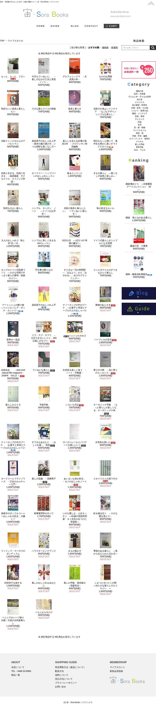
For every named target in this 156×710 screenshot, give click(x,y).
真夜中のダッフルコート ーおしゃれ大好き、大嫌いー (14, 516)
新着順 (114, 47)
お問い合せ (60, 686)
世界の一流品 (13, 339)
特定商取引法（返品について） (70, 667)
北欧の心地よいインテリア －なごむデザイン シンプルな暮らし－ (106, 111)
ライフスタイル (15, 40)
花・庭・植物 (139, 127)
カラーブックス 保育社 (139, 139)
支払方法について (64, 679)
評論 (139, 122)
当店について (17, 667)
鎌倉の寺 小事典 (139, 246)
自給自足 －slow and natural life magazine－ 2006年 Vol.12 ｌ (13, 373)
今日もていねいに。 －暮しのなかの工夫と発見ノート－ (44, 79)
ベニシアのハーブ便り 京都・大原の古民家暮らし (13, 620)
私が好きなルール (105, 208)
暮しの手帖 (139, 144)
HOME (41, 26)
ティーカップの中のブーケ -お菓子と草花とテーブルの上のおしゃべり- (13, 446)
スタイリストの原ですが (105, 479)
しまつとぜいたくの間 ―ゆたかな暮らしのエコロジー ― (106, 586)
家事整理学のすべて (44, 513)
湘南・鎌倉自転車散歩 (139, 274)
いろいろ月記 (75, 404)
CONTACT (91, 26)
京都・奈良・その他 (139, 108)
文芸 (139, 125)
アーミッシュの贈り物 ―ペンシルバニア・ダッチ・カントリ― (13, 308)
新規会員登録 (116, 671)
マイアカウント (117, 667)
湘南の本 (139, 91)
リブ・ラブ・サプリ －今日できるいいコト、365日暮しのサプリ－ (43, 338)
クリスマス (139, 102)
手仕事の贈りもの (44, 270)
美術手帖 (139, 147)
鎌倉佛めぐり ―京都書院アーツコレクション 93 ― (139, 187)
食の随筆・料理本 (139, 105)
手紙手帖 (43, 404)
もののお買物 (105, 76)
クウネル (139, 141)
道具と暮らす (74, 108)
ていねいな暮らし (44, 370)
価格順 (105, 47)
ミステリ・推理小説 (139, 111)
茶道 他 (139, 133)
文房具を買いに (105, 442)
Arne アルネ (139, 150)
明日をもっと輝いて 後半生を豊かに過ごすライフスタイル (105, 144)
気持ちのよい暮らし (13, 208)
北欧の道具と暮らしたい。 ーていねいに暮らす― (75, 211)
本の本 (139, 99)
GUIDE (55, 26)
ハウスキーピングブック (44, 551)
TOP (2, 40)
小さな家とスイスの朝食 (44, 108)
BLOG (75, 26)
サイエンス (139, 119)
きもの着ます (74, 551)
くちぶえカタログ (44, 612)
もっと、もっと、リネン (13, 77)
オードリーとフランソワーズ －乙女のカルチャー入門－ (13, 481)
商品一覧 (15, 675)
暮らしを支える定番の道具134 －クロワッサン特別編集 (74, 144)
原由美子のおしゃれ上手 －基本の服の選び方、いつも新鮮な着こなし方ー (45, 144)
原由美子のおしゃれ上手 (44, 306)
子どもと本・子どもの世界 (139, 97)
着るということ (74, 173)
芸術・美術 (139, 116)
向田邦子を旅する (13, 583)
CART (113, 26)
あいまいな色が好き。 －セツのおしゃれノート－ (75, 481)
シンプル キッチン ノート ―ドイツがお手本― (44, 211)
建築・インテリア (139, 113)
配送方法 (59, 671)
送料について (61, 675)
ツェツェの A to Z (75, 335)
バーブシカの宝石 (105, 339)
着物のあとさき (105, 305)
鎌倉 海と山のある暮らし (139, 217)
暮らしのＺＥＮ (13, 404)
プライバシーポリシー (66, 683)
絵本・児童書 (139, 94)
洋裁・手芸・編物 (140, 136)
